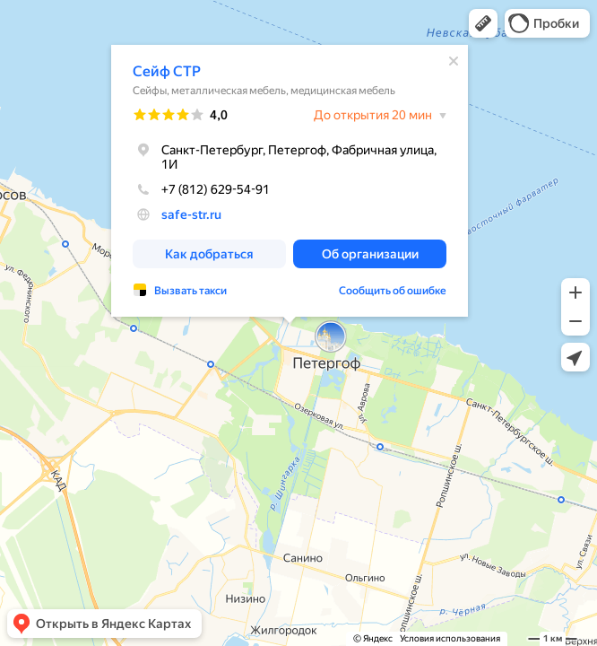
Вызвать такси (190, 290)
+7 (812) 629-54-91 (201, 189)
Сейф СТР (167, 71)
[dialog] (289, 181)
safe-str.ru (191, 214)
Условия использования (450, 638)
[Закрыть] (453, 61)
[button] (483, 23)
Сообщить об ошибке (392, 290)
